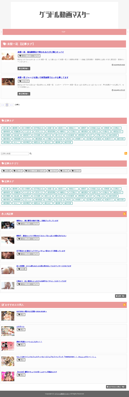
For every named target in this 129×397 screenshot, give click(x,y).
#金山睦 (16, 135)
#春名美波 (38, 139)
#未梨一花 (50, 128)
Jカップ (64, 171)
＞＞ (11, 105)
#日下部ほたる (39, 128)
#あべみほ (58, 139)
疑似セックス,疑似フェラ (29, 56)
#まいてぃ (27, 139)
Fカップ (76, 171)
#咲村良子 (26, 135)
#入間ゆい (116, 128)
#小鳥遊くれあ (95, 128)
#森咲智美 (6, 131)
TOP (63, 32)
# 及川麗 (88, 139)
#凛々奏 (5, 128)
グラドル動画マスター (62, 394)
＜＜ (2, 105)
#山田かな (95, 131)
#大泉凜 (98, 139)
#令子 (91, 135)
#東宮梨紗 (6, 142)
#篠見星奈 (84, 131)
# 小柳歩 (48, 139)
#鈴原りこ (61, 128)
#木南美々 (78, 139)
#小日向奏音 (70, 135)
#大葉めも (105, 131)
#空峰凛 (106, 128)
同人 (21, 314)
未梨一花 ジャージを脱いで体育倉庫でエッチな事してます (43, 77)
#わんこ (16, 142)
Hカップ (18, 171)
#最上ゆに (47, 142)
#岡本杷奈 (81, 135)
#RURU (68, 139)
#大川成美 (37, 135)
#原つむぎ (58, 135)
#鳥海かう (73, 128)
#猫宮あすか (117, 131)
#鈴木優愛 (6, 135)
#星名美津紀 (51, 131)
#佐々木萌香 (25, 128)
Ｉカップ (23, 81)
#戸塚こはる (100, 135)
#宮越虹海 (17, 131)
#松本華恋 (26, 142)
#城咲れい (63, 131)
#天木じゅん (39, 131)
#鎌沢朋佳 (6, 139)
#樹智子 (83, 128)
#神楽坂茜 (17, 139)
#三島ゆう (73, 131)
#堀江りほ (47, 135)
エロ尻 (6, 171)
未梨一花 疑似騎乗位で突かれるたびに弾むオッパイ (41, 52)
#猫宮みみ (37, 142)
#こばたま (27, 131)
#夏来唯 (15, 128)
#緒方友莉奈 (113, 135)
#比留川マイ (109, 139)
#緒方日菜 (120, 139)
